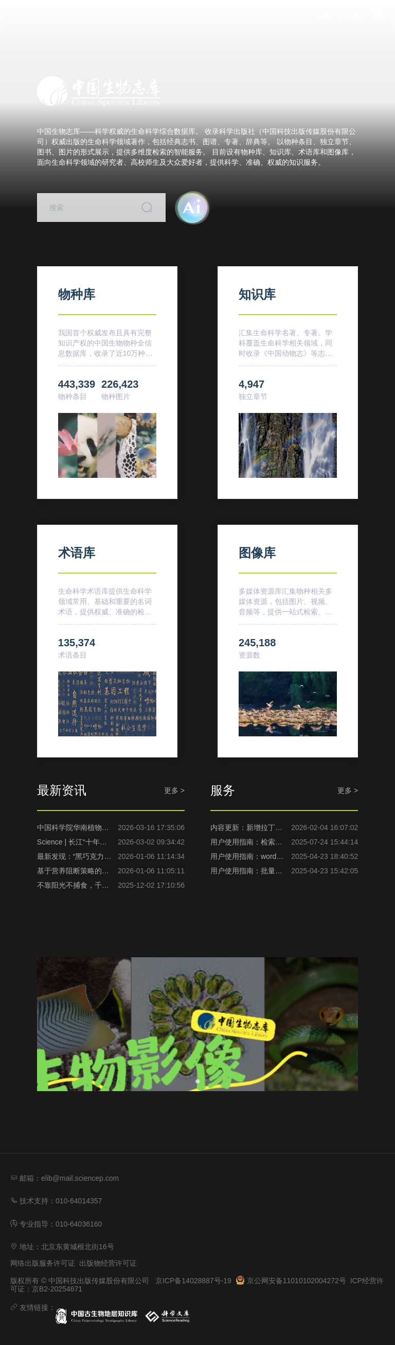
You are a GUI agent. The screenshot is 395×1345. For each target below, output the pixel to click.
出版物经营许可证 (108, 1263)
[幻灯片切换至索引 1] (197, 1081)
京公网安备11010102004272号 (291, 1281)
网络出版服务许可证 (42, 1263)
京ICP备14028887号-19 (193, 1281)
